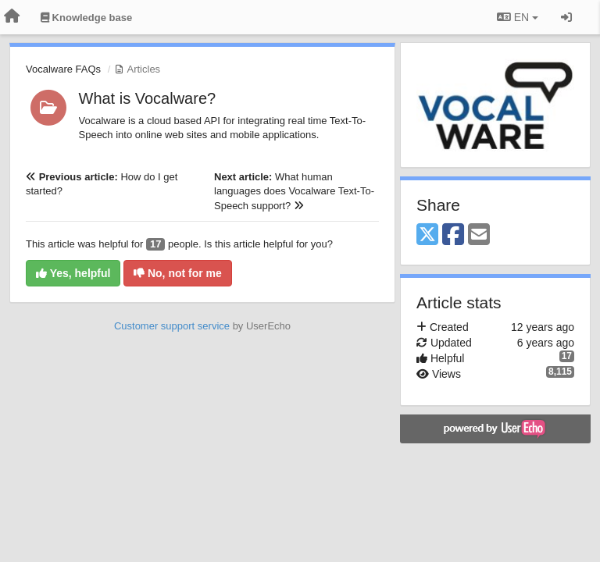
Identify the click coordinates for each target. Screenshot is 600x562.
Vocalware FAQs (63, 69)
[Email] (479, 235)
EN (517, 17)
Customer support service (172, 326)
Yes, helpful (73, 273)
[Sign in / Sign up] (566, 17)
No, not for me (178, 273)
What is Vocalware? (147, 98)
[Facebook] (453, 235)
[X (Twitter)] (427, 235)
